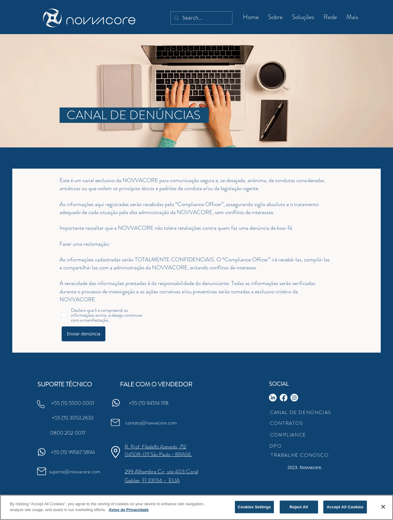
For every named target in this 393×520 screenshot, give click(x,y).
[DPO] (276, 446)
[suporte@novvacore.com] (75, 471)
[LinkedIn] (273, 397)
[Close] (383, 507)
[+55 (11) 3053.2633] (72, 418)
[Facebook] (283, 397)
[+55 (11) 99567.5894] (73, 452)
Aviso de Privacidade (129, 510)
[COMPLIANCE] (288, 435)
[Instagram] (294, 397)
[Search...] (200, 18)
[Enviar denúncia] (83, 334)
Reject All (299, 507)
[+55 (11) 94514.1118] (148, 403)
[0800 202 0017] (67, 433)
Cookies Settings (254, 507)
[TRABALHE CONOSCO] (300, 455)
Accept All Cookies (345, 507)
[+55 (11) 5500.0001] (72, 403)
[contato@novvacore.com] (151, 422)
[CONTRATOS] (287, 423)
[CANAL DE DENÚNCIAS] (134, 115)
